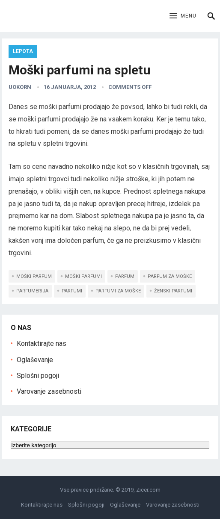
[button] (182, 16)
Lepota (23, 51)
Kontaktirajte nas (41, 343)
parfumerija (32, 291)
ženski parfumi (173, 291)
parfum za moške (170, 276)
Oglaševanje (35, 360)
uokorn (20, 87)
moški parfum (34, 276)
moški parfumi (83, 276)
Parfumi (72, 291)
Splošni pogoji (38, 376)
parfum (124, 276)
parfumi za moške (118, 291)
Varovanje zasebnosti (49, 391)
